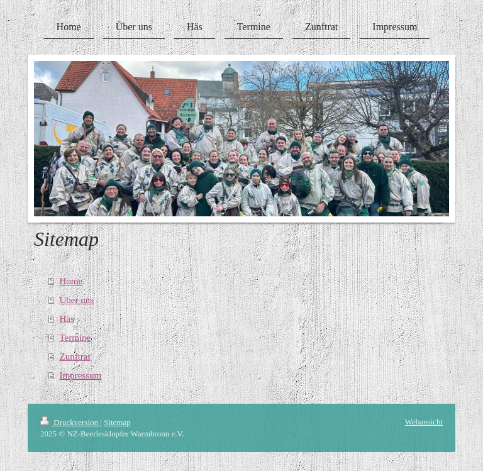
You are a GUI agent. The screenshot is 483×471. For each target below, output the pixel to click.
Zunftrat (75, 357)
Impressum (81, 375)
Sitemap (117, 422)
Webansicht (424, 421)
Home (71, 281)
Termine (75, 338)
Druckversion (70, 422)
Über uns (77, 300)
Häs (67, 319)
